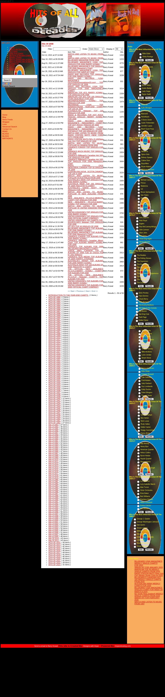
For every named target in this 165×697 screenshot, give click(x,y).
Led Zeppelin (144, 217)
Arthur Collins (145, 453)
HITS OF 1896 (54, 309)
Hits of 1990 (53, 500)
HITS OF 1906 (54, 330)
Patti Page (143, 317)
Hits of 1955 (53, 429)
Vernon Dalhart (146, 415)
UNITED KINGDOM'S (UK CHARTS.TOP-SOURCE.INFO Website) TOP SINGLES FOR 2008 (85, 222)
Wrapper (5, 122)
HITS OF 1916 (54, 350)
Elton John (143, 233)
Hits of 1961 (53, 441)
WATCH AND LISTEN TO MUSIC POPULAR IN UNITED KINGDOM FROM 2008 (85, 208)
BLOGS (12, 68)
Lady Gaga (146, 91)
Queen (141, 245)
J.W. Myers (141, 540)
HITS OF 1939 (54, 396)
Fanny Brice (145, 433)
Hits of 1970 (53, 459)
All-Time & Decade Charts (20, 55)
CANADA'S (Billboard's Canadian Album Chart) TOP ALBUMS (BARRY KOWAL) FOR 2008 (85, 242)
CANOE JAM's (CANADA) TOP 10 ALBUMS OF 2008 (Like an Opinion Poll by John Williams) (85, 253)
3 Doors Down (146, 120)
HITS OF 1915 (54, 348)
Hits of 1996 (53, 512)
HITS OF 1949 (54, 417)
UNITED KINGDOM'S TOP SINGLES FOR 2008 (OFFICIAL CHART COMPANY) (85, 217)
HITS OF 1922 (54, 362)
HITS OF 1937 (54, 392)
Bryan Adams (146, 166)
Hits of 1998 (53, 516)
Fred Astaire (145, 380)
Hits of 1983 (53, 486)
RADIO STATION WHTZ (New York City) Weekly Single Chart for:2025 (148, 574)
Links (4, 124)
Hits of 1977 (53, 473)
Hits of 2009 (53, 536)
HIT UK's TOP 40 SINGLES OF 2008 (83, 226)
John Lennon (144, 230)
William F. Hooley (143, 531)
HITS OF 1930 (54, 378)
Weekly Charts (15, 57)
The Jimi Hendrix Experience (148, 273)
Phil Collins (145, 204)
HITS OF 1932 (54, 382)
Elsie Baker (144, 493)
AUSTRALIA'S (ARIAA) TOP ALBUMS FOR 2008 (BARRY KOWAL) (85, 262)
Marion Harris (145, 462)
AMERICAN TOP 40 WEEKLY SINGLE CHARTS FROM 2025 (147, 570)
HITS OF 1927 (54, 372)
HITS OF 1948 (54, 415)
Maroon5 (144, 114)
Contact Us (14, 63)
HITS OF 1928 (54, 374)
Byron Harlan (145, 456)
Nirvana (144, 142)
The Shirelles (142, 279)
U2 (142, 189)
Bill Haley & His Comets (148, 308)
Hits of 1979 (53, 477)
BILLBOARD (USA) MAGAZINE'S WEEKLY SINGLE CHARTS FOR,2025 (148, 563)
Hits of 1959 (53, 437)
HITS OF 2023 (54, 565)
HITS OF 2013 (54, 544)
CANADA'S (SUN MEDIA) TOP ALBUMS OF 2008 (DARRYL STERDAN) (85, 258)
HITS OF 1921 (54, 360)
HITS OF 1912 (54, 342)
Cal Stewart (144, 508)
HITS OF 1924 (54, 366)
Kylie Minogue (146, 108)
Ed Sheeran (146, 73)
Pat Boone (143, 311)
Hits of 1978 (53, 475)
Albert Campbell (146, 502)
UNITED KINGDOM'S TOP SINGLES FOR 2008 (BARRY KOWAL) (85, 213)
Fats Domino (143, 296)
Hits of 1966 (53, 451)
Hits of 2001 (53, 522)
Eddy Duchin (146, 389)
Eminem (144, 132)
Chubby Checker (143, 270)
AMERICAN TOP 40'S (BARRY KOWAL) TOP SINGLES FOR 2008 (85, 94)
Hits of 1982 (53, 484)
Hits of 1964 (53, 447)
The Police (145, 201)
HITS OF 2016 (54, 550)
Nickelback (145, 117)
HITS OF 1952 (54, 423)
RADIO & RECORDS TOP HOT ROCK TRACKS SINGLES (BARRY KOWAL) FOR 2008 (85, 117)
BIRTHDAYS (14, 70)
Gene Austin (145, 412)
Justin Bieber (147, 88)
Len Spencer (145, 481)
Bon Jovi (144, 207)
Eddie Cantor (145, 427)
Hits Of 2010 (53, 538)
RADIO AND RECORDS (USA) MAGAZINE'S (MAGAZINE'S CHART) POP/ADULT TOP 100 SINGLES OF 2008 (85, 129)
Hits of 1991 (53, 502)
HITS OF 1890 (54, 297)
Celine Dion (145, 160)
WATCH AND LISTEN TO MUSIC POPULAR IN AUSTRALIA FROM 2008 (85, 177)
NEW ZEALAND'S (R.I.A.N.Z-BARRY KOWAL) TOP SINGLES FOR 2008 (85, 203)
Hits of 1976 (53, 471)
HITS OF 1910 (54, 338)
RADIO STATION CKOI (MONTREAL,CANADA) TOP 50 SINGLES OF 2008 (85, 167)
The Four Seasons (144, 267)
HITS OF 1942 (54, 403)
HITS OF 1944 (54, 407)
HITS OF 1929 (54, 376)
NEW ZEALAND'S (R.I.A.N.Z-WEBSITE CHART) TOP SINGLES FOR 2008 (85, 199)
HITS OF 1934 (54, 386)
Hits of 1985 (53, 490)
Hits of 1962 (53, 443)
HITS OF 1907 (54, 332)
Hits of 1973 (53, 465)
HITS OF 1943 (54, 405)
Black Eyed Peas (147, 129)
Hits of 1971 (53, 461)
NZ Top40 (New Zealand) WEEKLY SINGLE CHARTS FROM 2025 (148, 595)
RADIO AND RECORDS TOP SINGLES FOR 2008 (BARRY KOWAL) (85, 75)
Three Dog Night (145, 239)
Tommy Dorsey (147, 349)
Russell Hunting (143, 543)
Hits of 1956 (53, 431)
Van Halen (144, 195)
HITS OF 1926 (54, 370)
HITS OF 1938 (54, 394)
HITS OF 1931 (54, 380)
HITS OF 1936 (54, 390)
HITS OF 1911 (54, 340)
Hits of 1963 (53, 445)
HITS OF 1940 (54, 398)
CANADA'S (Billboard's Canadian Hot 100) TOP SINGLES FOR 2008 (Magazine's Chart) (85, 161)
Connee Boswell (147, 374)
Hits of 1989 (53, 498)
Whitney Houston (147, 170)
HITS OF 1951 (54, 421)
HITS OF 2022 (54, 563)
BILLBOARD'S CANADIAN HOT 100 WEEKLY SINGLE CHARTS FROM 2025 (147, 579)
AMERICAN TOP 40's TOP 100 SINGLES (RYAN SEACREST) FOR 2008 (85, 98)
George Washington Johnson (148, 522)
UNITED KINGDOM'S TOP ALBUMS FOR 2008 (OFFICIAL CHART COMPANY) (85, 286)
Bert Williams (145, 496)
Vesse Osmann (142, 546)
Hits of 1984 (53, 488)
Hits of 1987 (53, 494)
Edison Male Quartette (145, 537)
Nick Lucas (145, 421)
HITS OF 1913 (54, 344)
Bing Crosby (146, 330)
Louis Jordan (146, 355)
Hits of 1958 (53, 435)
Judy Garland (146, 383)
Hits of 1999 (53, 518)
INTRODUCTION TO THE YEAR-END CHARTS (68, 295)
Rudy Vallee (145, 424)
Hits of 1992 (53, 504)
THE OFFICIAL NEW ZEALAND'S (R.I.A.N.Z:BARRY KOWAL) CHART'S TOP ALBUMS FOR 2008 (85, 271)
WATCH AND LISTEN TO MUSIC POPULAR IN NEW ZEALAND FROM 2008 (85, 194)
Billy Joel (144, 198)
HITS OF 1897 (54, 311)
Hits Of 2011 (53, 540)
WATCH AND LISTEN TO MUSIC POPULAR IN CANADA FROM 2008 (85, 144)
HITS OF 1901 (54, 319)
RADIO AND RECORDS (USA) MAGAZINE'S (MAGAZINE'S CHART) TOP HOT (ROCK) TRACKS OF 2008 (85, 123)
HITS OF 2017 (54, 552)
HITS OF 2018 (54, 554)
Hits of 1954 (53, 427)
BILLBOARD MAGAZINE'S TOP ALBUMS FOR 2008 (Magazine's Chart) (85, 233)
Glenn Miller (146, 337)
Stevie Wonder (144, 242)
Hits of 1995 (53, 510)
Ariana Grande (147, 67)
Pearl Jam (145, 145)
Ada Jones (144, 471)
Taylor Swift (146, 94)
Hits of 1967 (53, 453)
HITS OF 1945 (54, 409)
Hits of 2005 (53, 530)
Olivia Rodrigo (147, 57)
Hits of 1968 (53, 455)
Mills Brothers (147, 352)
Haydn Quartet (145, 459)
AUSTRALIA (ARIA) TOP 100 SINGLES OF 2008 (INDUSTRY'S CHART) (85, 185)
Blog (4, 117)
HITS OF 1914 (54, 346)
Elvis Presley (143, 293)
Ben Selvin (145, 418)
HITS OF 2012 (54, 542)
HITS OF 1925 (54, 368)
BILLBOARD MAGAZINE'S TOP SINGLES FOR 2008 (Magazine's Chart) (85, 67)
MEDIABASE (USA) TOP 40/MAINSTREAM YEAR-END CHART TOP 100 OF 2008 (85, 107)
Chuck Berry (143, 299)
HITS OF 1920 (54, 358)
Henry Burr (144, 446)
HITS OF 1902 (54, 321)
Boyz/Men (145, 163)
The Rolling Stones (144, 258)
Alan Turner (144, 487)
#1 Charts (13, 51)
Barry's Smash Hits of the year (21, 61)
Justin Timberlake (147, 123)
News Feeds (7, 120)
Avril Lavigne (146, 111)
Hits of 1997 (53, 514)
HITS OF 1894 (54, 305)
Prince (143, 183)
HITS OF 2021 (54, 561)
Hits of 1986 (53, 492)
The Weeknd (147, 79)
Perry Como (146, 346)
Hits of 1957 (53, 433)
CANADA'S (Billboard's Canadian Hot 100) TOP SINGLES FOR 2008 (85, 156)
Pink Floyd (143, 221)
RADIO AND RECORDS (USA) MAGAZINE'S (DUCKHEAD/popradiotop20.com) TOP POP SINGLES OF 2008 (85, 81)
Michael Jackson (147, 180)
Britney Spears (146, 157)
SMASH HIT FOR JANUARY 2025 (148, 567)
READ (12, 65)
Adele (144, 82)
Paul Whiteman (146, 406)
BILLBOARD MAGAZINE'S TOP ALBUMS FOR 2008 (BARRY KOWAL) (85, 229)
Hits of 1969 (53, 457)
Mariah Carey (146, 148)
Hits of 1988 (53, 496)
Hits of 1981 (53, 482)
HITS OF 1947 (54, 413)
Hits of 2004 (53, 528)
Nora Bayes (144, 465)
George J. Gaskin (143, 519)
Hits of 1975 (53, 469)
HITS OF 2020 (54, 559)
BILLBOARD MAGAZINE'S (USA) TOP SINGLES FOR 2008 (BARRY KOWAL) (85, 63)
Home (11, 47)
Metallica (144, 151)
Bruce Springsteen (148, 192)
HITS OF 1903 (54, 323)
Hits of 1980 (53, 480)
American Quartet (147, 449)
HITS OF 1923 (54, 364)
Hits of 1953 (53, 425)
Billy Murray (144, 443)
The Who (140, 276)
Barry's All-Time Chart (18, 49)
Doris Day (145, 343)
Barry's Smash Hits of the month (22, 59)
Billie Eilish (146, 54)
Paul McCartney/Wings (147, 227)
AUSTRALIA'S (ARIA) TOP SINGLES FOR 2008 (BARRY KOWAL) (85, 181)
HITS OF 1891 (54, 299)
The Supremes (142, 261)
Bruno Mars (146, 85)
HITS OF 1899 (54, 315)
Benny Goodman (147, 368)
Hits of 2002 (53, 524)
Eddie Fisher (143, 320)
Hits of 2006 (53, 532)
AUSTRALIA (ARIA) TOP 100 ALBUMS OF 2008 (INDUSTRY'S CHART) (85, 266)
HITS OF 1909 (54, 336)
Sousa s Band (142, 528)
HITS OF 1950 (54, 419)
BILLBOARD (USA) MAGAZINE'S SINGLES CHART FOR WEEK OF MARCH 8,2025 (148, 590)
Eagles (141, 224)
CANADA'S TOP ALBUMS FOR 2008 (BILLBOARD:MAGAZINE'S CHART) (85, 248)
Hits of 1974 (53, 467)
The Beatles (141, 255)
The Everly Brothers (146, 305)
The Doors (141, 282)
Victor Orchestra (146, 490)
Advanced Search (9, 127)
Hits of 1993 (53, 506)
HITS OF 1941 (54, 400)
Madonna (144, 186)
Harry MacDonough (147, 468)
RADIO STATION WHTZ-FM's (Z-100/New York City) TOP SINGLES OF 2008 (85, 140)
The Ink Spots (146, 395)
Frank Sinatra (147, 333)
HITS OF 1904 (54, 326)
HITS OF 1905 (54, 328)
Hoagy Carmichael (148, 430)
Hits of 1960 (53, 439)
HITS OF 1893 (54, 303)
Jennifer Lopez (146, 126)
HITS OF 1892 (54, 301)
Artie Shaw (145, 371)
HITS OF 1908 (54, 334)
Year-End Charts (16, 53)
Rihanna (144, 105)
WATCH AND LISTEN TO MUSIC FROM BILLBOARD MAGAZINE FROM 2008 (85, 59)
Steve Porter (141, 534)
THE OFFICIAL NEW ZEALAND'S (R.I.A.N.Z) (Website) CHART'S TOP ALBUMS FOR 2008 (85, 277)
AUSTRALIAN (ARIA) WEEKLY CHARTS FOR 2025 (147, 585)
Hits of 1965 (53, 449)
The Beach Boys (143, 264)
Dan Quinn (141, 525)
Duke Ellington (146, 392)
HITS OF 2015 (54, 548)
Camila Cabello (148, 76)
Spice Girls (145, 154)
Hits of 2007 (53, 534)
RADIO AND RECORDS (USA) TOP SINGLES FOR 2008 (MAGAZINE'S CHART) (85, 88)
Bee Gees (143, 236)
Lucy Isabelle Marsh (147, 484)
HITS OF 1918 (54, 354)
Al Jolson (144, 409)
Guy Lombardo (147, 386)
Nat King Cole (144, 314)
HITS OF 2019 (54, 557)
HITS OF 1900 (54, 317)
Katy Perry (146, 70)
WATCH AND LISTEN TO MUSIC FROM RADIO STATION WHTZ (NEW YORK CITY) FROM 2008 (85, 135)
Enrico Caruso (145, 505)
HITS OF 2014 (54, 546)
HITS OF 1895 (54, 307)
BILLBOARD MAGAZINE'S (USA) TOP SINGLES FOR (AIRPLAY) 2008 (85, 71)
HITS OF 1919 (54, 356)
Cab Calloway (146, 377)
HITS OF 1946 (54, 411)
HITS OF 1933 (54, 384)
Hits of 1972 (53, 463)
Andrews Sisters (148, 340)
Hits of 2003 (53, 526)
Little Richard (144, 302)
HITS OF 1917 (54, 352)
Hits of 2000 (53, 520)
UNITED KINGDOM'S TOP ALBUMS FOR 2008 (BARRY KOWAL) (85, 282)
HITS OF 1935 (54, 388)
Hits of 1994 (53, 508)
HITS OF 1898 (54, 313)
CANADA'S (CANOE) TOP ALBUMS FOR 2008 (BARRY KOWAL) (85, 237)
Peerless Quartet (146, 499)
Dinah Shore (146, 358)
